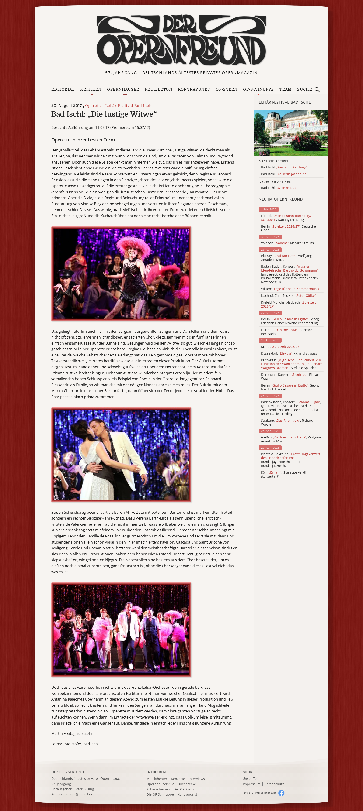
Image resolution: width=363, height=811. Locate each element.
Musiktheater (157, 779)
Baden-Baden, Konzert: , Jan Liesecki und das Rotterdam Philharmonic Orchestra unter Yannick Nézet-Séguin (290, 274)
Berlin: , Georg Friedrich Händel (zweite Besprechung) (290, 321)
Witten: (290, 289)
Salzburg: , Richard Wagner (287, 423)
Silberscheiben (158, 789)
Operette (93, 106)
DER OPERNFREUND (67, 772)
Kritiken (90, 89)
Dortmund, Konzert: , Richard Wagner (290, 377)
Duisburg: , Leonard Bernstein (286, 332)
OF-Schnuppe (258, 89)
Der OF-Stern (184, 789)
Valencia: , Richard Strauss (287, 243)
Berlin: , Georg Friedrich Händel (290, 387)
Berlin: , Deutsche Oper (288, 229)
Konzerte (178, 779)
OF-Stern (226, 89)
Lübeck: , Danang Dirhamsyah (286, 218)
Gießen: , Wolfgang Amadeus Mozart (291, 439)
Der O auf (259, 793)
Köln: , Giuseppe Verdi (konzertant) (283, 475)
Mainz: (280, 347)
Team (285, 89)
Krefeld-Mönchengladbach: (288, 304)
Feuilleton (158, 89)
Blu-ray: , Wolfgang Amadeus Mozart (286, 258)
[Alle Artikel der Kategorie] (291, 133)
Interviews (197, 779)
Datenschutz (274, 784)
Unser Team (252, 778)
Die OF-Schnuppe (160, 795)
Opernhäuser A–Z (160, 784)
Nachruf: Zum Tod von (288, 296)
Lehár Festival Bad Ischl (129, 106)
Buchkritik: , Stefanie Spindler (292, 364)
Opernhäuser (123, 89)
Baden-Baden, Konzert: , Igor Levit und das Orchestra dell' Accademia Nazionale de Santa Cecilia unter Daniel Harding (291, 408)
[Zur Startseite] (182, 40)
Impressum (252, 784)
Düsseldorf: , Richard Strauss (289, 354)
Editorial (63, 89)
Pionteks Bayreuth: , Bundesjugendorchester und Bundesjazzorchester (290, 460)
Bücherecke (187, 784)
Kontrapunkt (194, 89)
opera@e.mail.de (79, 794)
